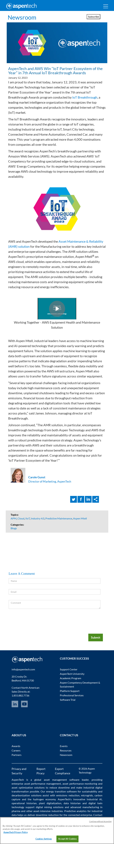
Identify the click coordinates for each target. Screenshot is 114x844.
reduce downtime (59, 787)
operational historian (24, 803)
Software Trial (67, 699)
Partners (16, 754)
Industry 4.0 (37, 518)
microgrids (87, 795)
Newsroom (22, 17)
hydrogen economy (44, 799)
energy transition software (61, 791)
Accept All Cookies (67, 838)
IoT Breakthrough (84, 97)
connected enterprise (80, 814)
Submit (95, 637)
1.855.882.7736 (20, 695)
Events (64, 746)
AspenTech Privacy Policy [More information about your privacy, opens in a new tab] (15, 832)
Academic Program (70, 678)
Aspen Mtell (80, 518)
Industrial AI (94, 799)
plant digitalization (50, 803)
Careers (16, 750)
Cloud (21, 518)
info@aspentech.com (23, 669)
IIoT (27, 518)
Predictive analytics (75, 811)
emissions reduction (67, 795)
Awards (16, 746)
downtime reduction (47, 814)
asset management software (61, 779)
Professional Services (72, 695)
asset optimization (22, 787)
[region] (57, 830)
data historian (72, 803)
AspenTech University (72, 673)
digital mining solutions (50, 807)
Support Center (68, 669)
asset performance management (42, 783)
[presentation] (75, 620)
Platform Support (69, 690)
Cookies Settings (43, 838)
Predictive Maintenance (58, 518)
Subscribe (93, 16)
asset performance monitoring (79, 783)
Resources (65, 750)
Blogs (14, 528)
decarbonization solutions (27, 795)
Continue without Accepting (100, 821)
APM (14, 518)
